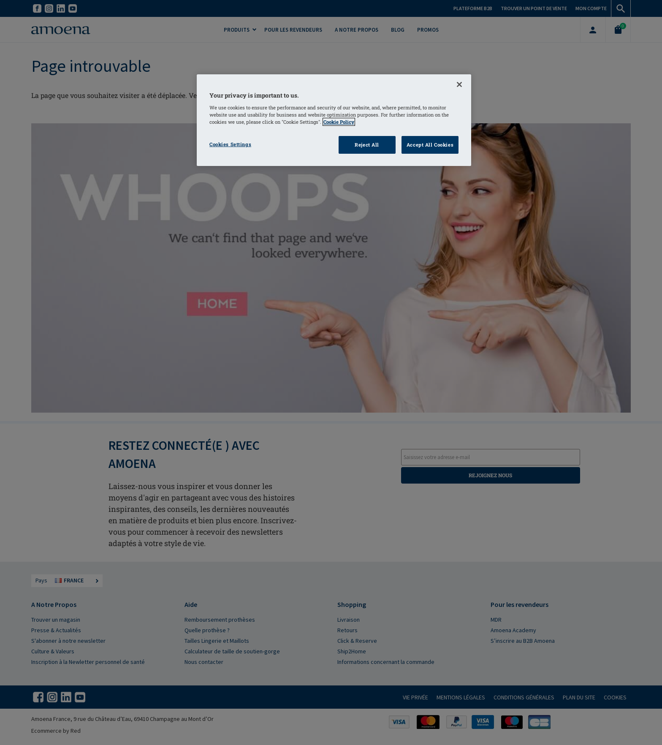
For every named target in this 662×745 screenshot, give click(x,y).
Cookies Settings (230, 144)
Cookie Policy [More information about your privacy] (338, 122)
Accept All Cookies (430, 144)
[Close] (459, 84)
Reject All (367, 144)
